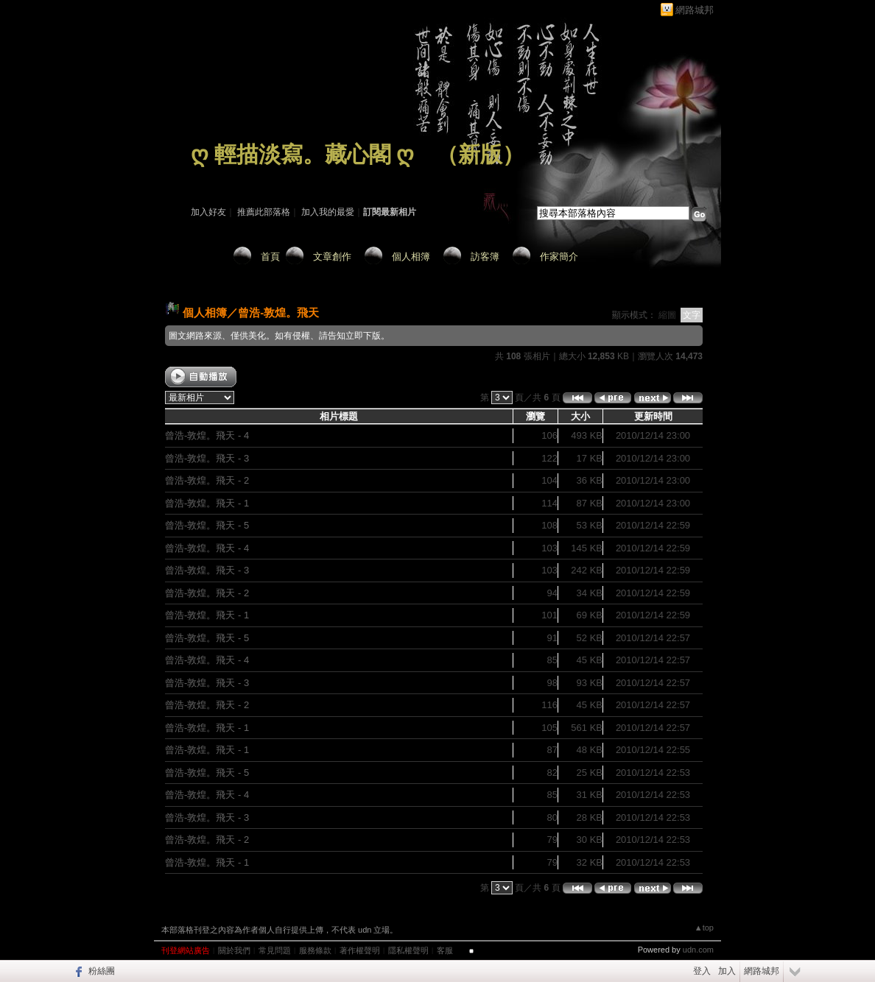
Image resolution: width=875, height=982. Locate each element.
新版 (480, 154)
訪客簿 (485, 256)
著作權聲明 (360, 950)
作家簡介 (559, 256)
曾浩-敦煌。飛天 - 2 (207, 480)
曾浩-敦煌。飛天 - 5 (207, 525)
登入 (702, 971)
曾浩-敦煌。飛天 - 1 (207, 503)
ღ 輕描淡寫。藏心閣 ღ (302, 154)
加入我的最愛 (327, 212)
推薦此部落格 (263, 212)
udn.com (698, 949)
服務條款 (315, 950)
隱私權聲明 (408, 950)
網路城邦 (694, 9)
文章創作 (332, 256)
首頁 (270, 256)
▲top (704, 927)
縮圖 (667, 315)
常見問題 (275, 950)
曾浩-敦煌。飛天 (278, 312)
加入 (727, 971)
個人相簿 (411, 256)
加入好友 (208, 212)
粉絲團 (101, 971)
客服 (445, 950)
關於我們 (234, 950)
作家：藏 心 (214, 175)
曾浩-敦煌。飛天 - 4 (207, 435)
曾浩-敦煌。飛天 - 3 (207, 458)
